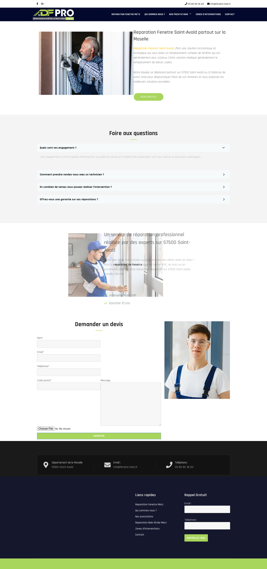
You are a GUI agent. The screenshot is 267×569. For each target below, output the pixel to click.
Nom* (68, 341)
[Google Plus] (42, 4)
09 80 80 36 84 (196, 4)
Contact (230, 14)
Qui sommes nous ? (154, 14)
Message (130, 382)
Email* (68, 355)
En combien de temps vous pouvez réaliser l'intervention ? (76, 187)
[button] (133, 147)
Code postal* (68, 383)
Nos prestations (178, 14)
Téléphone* (68, 369)
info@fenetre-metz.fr (220, 4)
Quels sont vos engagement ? (58, 148)
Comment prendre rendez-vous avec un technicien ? (72, 174)
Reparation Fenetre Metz (126, 14)
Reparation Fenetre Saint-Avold (141, 48)
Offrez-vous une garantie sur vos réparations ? (69, 199)
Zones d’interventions (208, 14)
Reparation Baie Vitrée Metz (151, 522)
